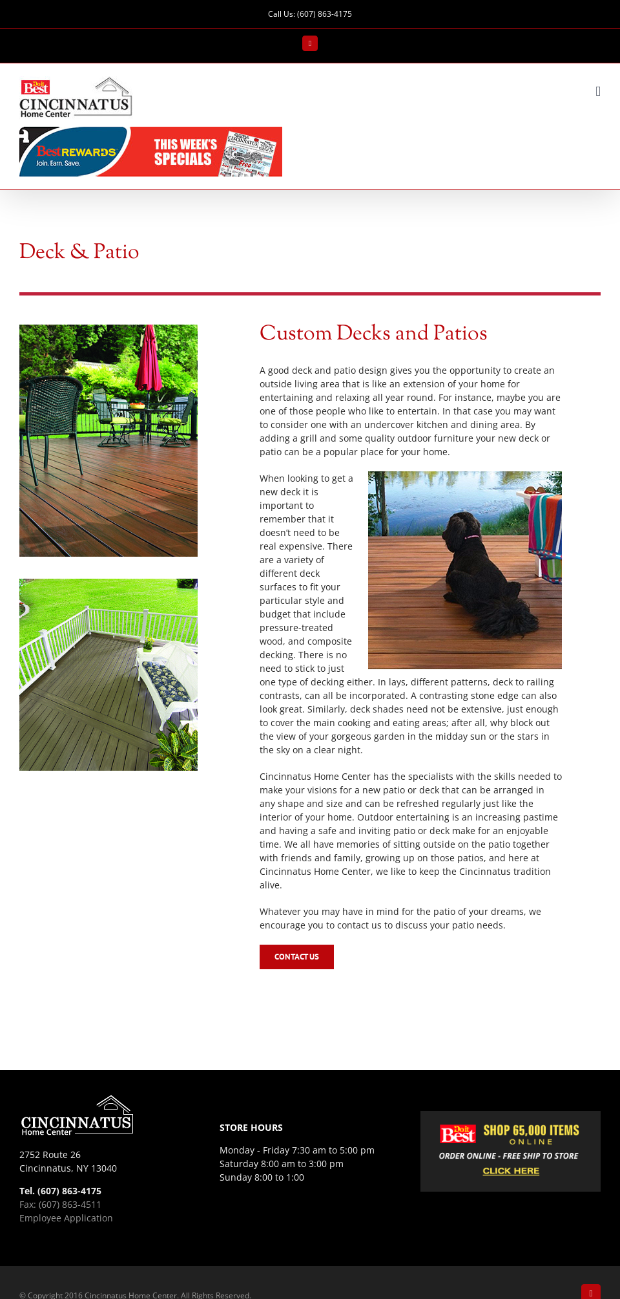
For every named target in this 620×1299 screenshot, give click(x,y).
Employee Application (66, 1218)
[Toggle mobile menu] (598, 91)
